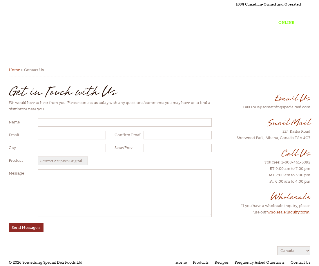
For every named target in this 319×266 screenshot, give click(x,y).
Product (16, 160)
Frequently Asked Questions (259, 262)
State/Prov (124, 147)
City (12, 147)
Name (14, 122)
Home (14, 70)
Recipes (222, 262)
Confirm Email (128, 135)
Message (16, 173)
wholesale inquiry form (288, 212)
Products (201, 262)
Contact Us (300, 262)
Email (14, 135)
